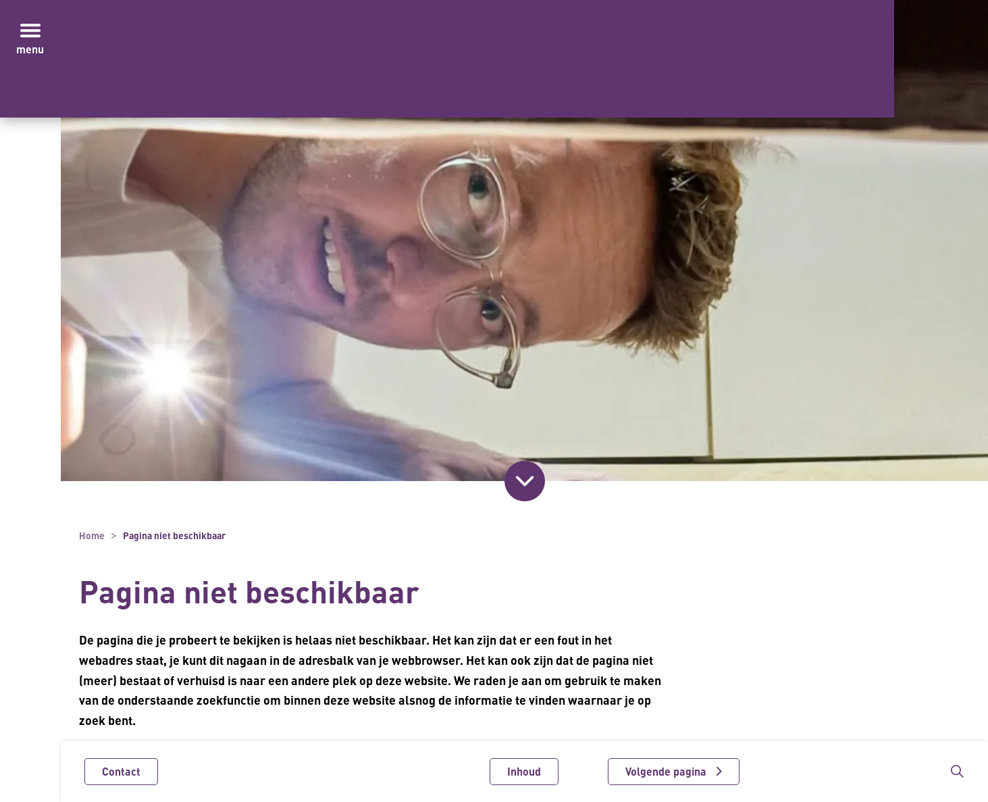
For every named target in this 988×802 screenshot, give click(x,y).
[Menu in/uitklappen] (30, 30)
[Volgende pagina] (673, 771)
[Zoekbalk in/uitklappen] (957, 771)
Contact (121, 771)
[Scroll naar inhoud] (524, 481)
